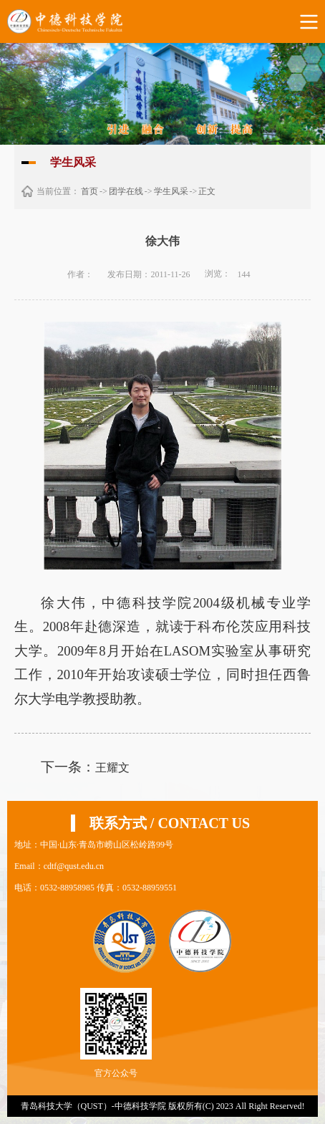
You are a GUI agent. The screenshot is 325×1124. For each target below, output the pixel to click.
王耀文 (112, 768)
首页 (89, 191)
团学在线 (126, 191)
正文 (206, 191)
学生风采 (171, 191)
